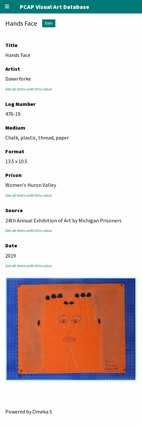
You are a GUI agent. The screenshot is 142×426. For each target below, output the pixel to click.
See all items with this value (28, 89)
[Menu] (7, 6)
